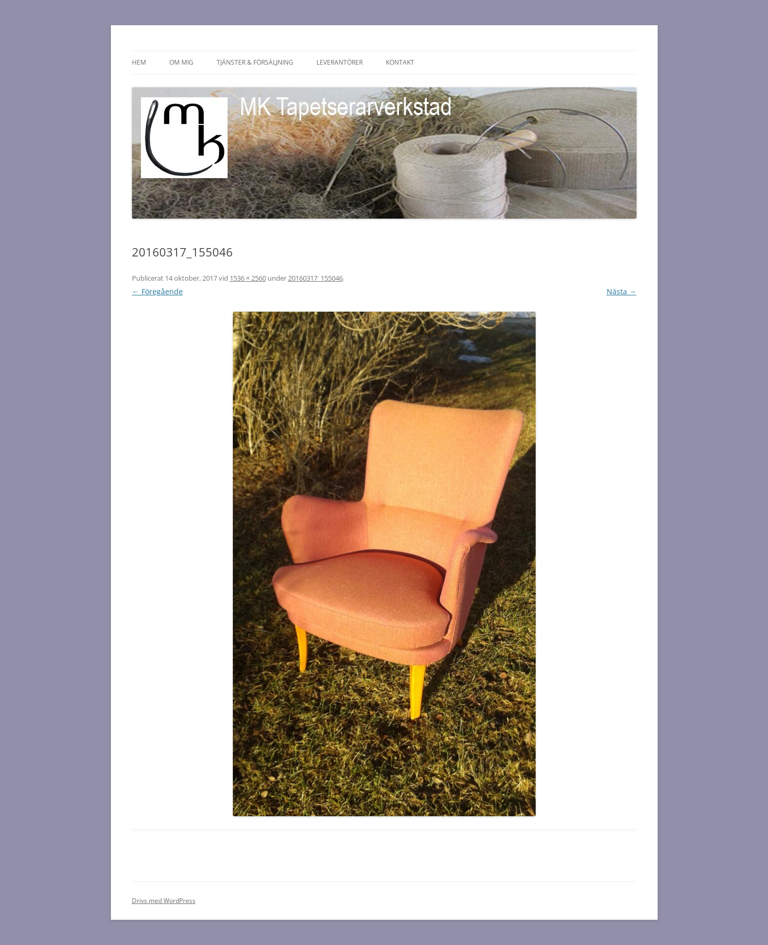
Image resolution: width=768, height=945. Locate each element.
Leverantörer (339, 62)
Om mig (181, 62)
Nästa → (622, 291)
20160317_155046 (315, 278)
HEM (139, 62)
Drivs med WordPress (164, 900)
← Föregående (157, 291)
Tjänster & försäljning (255, 62)
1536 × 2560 (248, 278)
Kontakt (400, 62)
